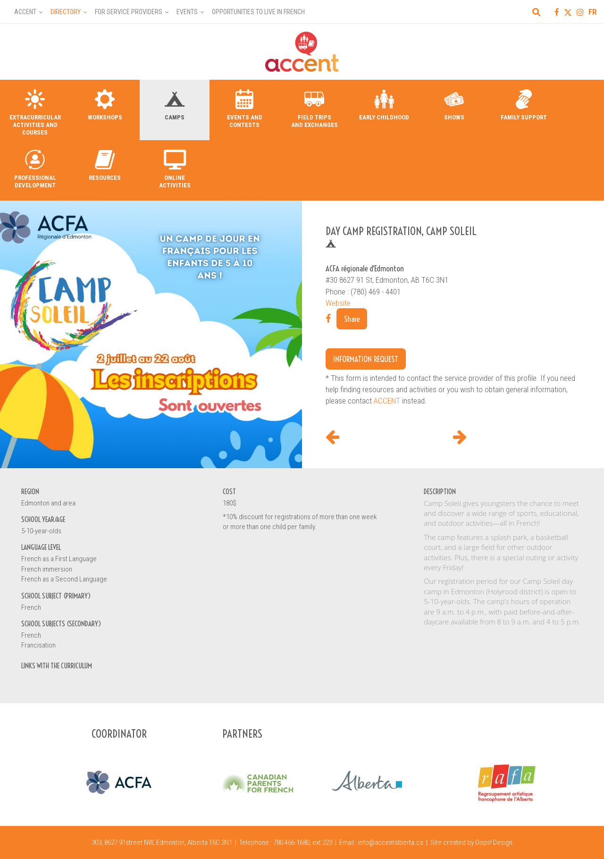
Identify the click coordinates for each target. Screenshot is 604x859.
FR (592, 12)
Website (338, 303)
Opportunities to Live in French (258, 12)
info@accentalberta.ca (390, 842)
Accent (25, 12)
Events (187, 12)
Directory (65, 12)
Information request (365, 359)
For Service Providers (128, 12)
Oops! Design (493, 842)
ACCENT (387, 400)
